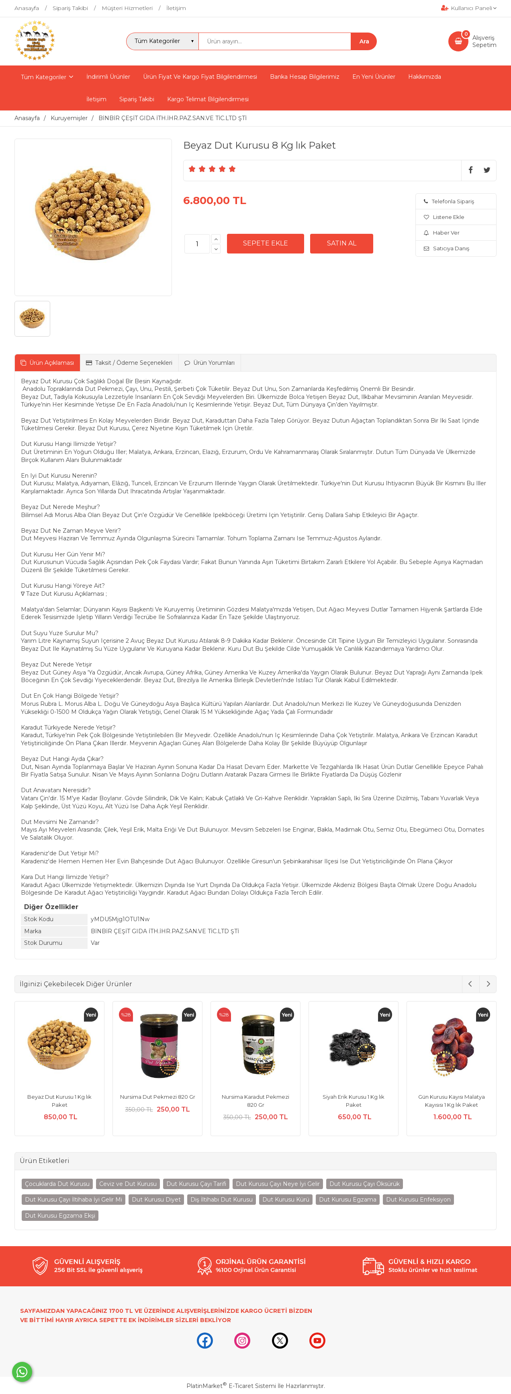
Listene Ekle (444, 217)
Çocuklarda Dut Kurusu (57, 1184)
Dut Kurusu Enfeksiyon (418, 1199)
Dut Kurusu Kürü (285, 1199)
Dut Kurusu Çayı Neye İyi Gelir (278, 1184)
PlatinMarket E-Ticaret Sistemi (231, 1386)
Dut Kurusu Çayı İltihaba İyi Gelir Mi (73, 1199)
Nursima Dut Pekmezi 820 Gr (157, 1097)
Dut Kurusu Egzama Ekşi (60, 1215)
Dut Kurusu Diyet (156, 1199)
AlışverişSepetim (484, 41)
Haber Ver (442, 232)
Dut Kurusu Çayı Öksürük (364, 1184)
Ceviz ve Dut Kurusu (128, 1184)
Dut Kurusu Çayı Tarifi (196, 1184)
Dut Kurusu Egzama (347, 1199)
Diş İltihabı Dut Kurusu (221, 1199)
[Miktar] (197, 243)
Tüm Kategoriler (43, 77)
